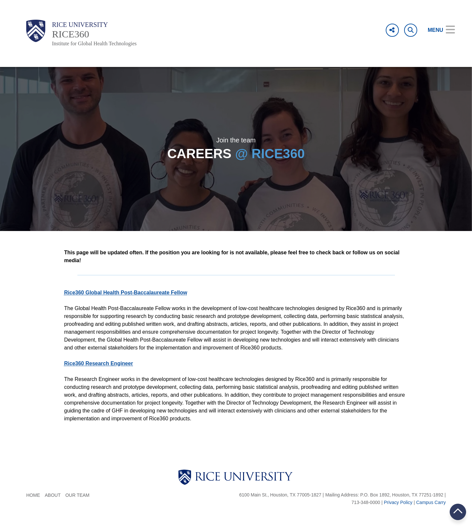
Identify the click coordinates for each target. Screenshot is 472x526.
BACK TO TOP (458, 512)
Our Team (77, 495)
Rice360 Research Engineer (98, 363)
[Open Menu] (437, 30)
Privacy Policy (398, 502)
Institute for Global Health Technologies (94, 43)
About (52, 495)
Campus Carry (431, 502)
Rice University (80, 24)
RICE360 (70, 34)
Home (33, 495)
